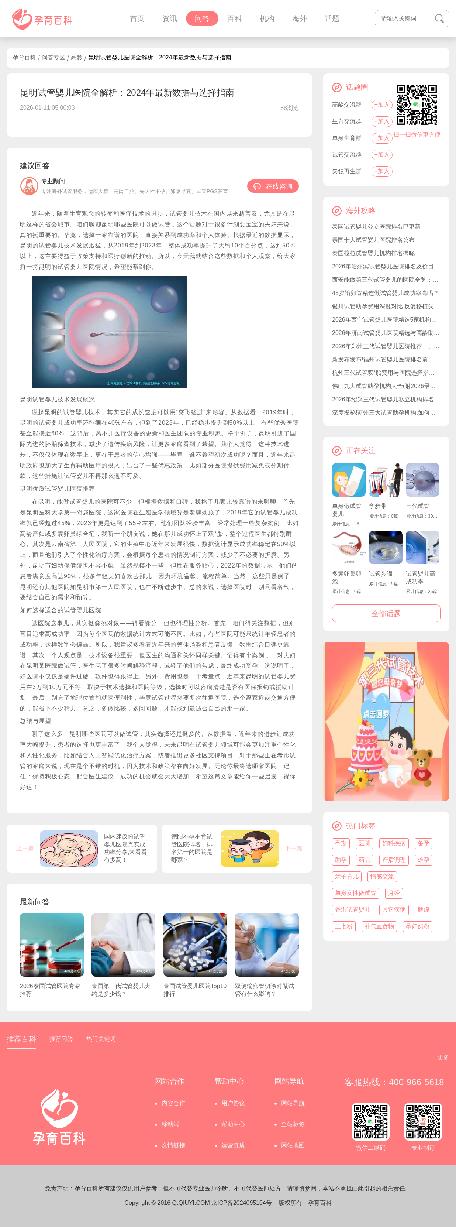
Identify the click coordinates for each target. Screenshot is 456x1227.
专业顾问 (53, 181)
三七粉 (344, 926)
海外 (299, 18)
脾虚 (423, 909)
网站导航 (293, 1103)
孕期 (341, 843)
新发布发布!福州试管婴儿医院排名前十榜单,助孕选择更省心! (386, 359)
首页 (137, 18)
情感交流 (382, 876)
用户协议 (233, 1103)
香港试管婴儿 (352, 909)
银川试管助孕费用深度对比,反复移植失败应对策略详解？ (386, 306)
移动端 (170, 1124)
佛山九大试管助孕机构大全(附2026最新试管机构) (386, 386)
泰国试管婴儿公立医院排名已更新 (376, 226)
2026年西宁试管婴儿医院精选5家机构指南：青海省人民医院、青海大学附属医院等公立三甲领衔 (386, 319)
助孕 (341, 860)
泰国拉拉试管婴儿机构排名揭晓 (373, 253)
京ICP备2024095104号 (241, 1203)
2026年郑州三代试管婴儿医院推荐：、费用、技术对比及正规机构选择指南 (386, 346)
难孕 (423, 860)
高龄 (77, 57)
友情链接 (173, 1145)
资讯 (169, 18)
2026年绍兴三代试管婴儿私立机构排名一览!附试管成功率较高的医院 (386, 399)
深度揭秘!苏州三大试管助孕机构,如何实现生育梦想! (386, 412)
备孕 (423, 843)
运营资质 (233, 1145)
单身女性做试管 (355, 893)
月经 (394, 893)
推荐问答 (61, 1039)
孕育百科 (24, 57)
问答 (202, 18)
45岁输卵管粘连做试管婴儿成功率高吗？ (385, 293)
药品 (364, 860)
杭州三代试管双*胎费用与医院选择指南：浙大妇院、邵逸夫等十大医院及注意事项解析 (386, 373)
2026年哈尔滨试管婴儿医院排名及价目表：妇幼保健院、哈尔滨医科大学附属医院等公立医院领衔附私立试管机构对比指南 (386, 266)
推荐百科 (21, 1039)
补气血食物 (379, 926)
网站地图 (293, 1145)
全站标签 (293, 1124)
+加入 (382, 105)
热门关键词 (101, 1039)
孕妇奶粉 (417, 926)
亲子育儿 (347, 876)
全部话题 (386, 614)
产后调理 (394, 860)
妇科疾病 (394, 843)
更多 (443, 1057)
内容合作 (173, 1103)
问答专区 (53, 57)
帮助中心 (233, 1124)
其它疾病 (394, 909)
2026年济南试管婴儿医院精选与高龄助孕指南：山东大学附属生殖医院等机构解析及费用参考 (386, 333)
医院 (364, 843)
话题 (332, 18)
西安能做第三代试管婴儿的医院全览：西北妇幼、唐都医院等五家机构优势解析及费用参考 (386, 280)
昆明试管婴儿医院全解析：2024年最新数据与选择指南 (159, 57)
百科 (234, 18)
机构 (267, 18)
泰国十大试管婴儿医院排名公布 (373, 240)
